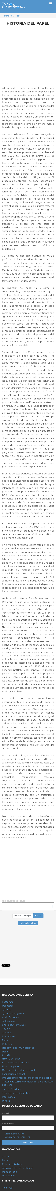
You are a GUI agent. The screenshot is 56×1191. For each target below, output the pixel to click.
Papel (18, 16)
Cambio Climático (11, 1089)
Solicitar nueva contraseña (17, 1137)
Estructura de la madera (15, 1062)
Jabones (6, 1032)
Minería (6, 1101)
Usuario (6, 1113)
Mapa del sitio (9, 1172)
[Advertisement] (28, 58)
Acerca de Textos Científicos (17, 1168)
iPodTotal (7, 1187)
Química (6, 1009)
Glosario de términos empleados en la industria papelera (28, 1083)
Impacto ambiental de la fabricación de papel (27, 1078)
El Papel (6, 1055)
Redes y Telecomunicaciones (18, 1048)
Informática (8, 1097)
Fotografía (7, 1002)
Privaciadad (8, 1175)
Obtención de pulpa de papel (18, 1070)
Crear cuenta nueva (14, 1134)
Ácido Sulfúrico (10, 1017)
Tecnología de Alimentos (15, 1093)
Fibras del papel (10, 1066)
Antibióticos (8, 1021)
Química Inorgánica (13, 1013)
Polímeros (7, 1005)
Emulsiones (8, 1036)
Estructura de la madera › (42, 906)
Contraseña (9, 1123)
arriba (28, 906)
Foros (5, 1160)
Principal (8, 16)
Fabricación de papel (13, 1074)
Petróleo (7, 1044)
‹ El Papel (13, 906)
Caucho (6, 1028)
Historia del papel (11, 1058)
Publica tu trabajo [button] (28, 923)
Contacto (7, 1156)
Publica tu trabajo (12, 1164)
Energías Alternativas (13, 1025)
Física (5, 1040)
